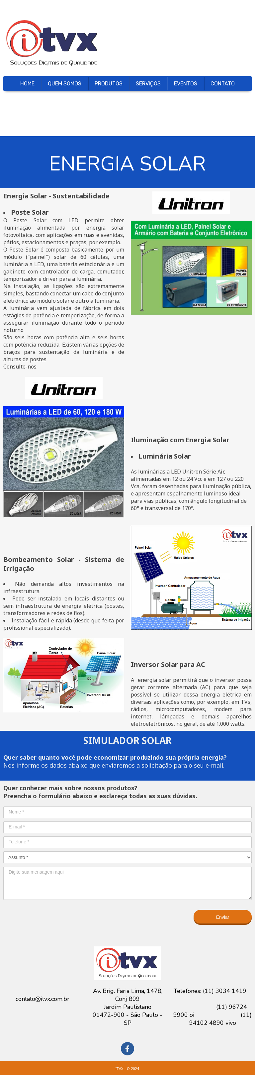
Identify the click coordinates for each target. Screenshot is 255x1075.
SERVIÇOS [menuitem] (148, 83)
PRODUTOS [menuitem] (109, 83)
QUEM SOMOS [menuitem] (64, 83)
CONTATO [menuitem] (223, 83)
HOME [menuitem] (27, 83)
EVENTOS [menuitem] (185, 83)
